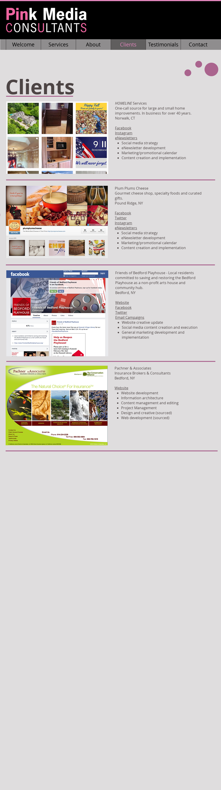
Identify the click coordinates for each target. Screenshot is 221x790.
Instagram (123, 133)
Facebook (123, 128)
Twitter (121, 218)
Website (122, 302)
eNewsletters (126, 137)
